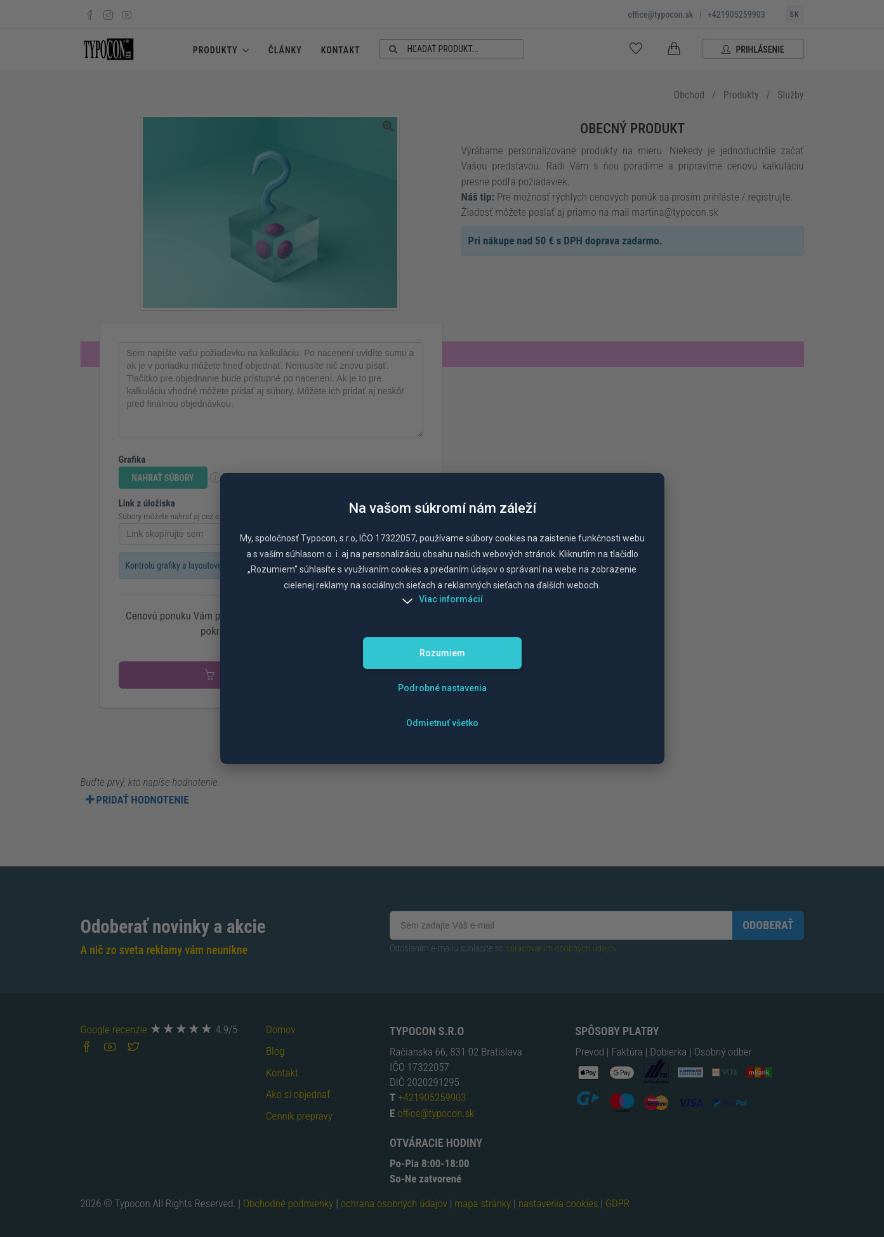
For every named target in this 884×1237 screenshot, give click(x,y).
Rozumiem (442, 653)
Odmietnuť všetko (442, 723)
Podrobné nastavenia (442, 688)
